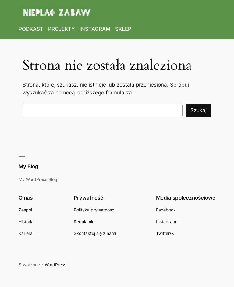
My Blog (28, 166)
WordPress (55, 264)
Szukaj (198, 110)
